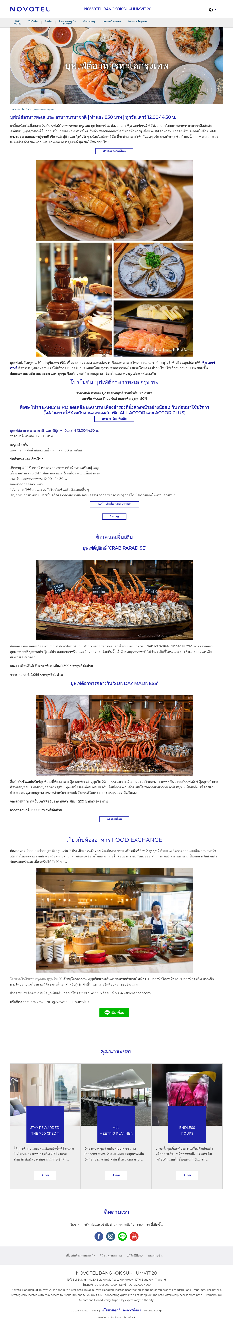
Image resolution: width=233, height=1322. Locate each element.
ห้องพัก (48, 21)
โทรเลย (114, 516)
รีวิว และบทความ (111, 1255)
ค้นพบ (45, 1175)
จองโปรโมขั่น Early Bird (114, 504)
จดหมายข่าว (155, 1255)
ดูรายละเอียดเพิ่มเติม (114, 418)
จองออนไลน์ (114, 819)
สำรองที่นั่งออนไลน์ (114, 151)
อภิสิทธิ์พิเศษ (134, 1255)
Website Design (153, 1310)
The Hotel (17, 22)
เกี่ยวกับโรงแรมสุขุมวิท (80, 1255)
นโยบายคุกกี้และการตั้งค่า (121, 1310)
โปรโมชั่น (33, 21)
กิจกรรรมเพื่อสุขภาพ (137, 21)
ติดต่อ (95, 1310)
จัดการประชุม (89, 21)
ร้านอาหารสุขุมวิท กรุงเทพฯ (67, 22)
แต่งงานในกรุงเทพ (112, 21)
